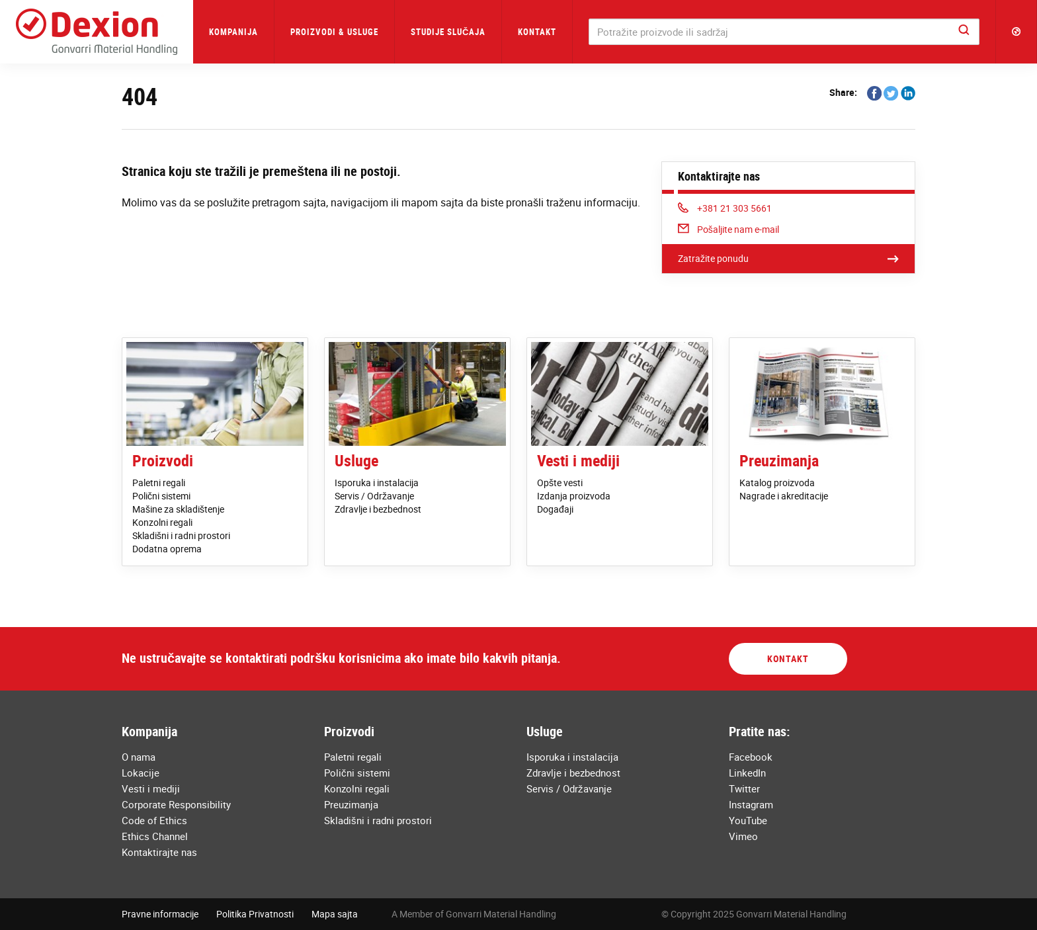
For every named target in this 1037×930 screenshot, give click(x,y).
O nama (138, 756)
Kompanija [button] (233, 32)
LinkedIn (747, 772)
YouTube (748, 820)
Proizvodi (162, 460)
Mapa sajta (334, 914)
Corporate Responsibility (176, 804)
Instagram (751, 804)
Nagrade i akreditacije (783, 495)
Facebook (750, 756)
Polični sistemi (161, 495)
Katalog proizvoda (777, 482)
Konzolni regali (162, 522)
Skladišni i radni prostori (181, 535)
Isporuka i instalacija (377, 482)
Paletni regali (158, 482)
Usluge (356, 460)
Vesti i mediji (578, 460)
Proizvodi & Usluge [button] (334, 32)
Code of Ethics (154, 820)
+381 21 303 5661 (725, 208)
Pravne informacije (160, 914)
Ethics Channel (155, 836)
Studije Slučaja (448, 32)
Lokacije (140, 772)
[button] (1016, 31)
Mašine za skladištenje (178, 509)
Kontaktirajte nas (159, 852)
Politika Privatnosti (255, 914)
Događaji (555, 509)
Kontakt (537, 32)
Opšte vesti (560, 482)
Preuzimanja (779, 460)
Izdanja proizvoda (573, 495)
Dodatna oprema (167, 548)
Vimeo (743, 836)
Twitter (744, 788)
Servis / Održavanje (374, 495)
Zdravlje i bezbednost (378, 509)
